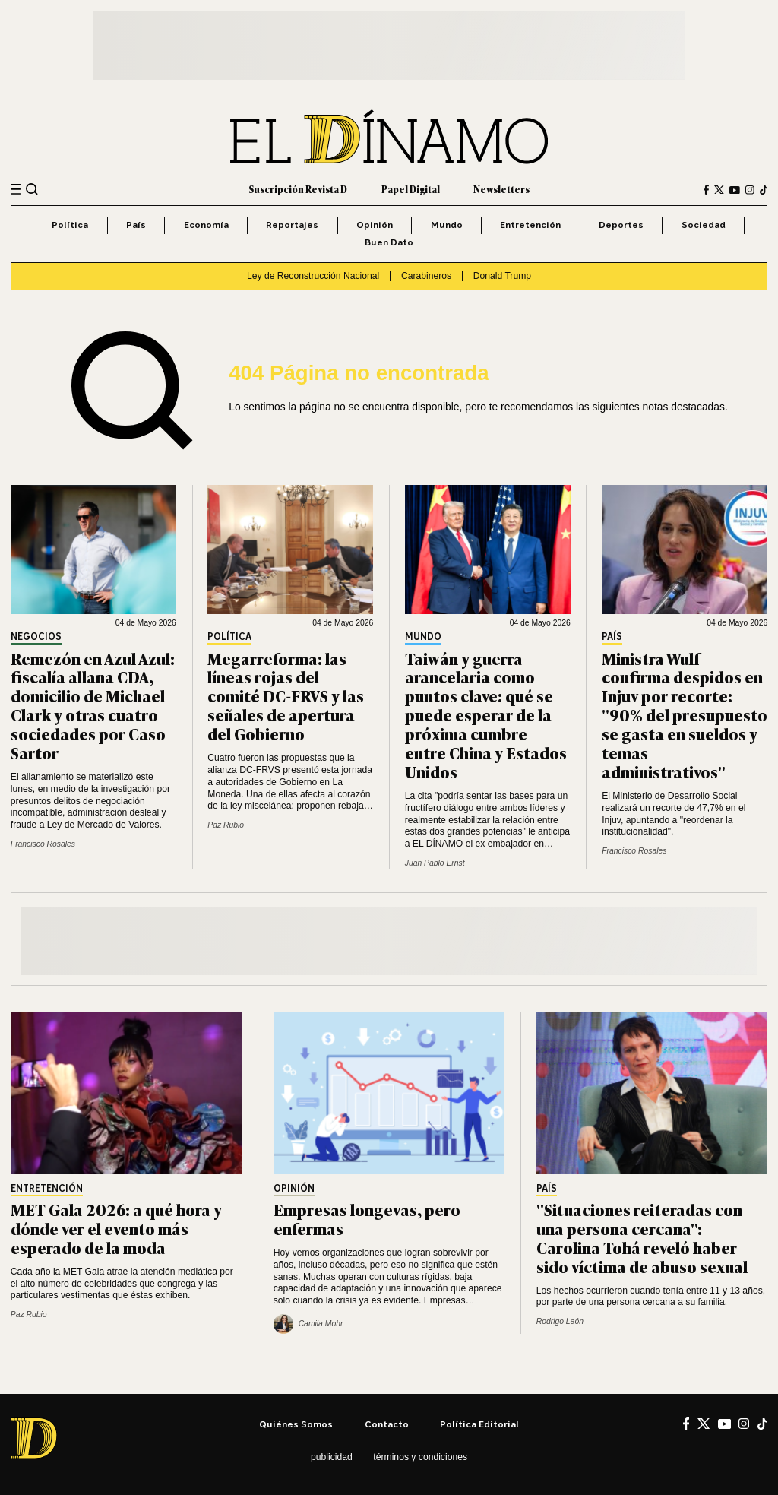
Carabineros (426, 276)
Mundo (447, 224)
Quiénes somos (296, 1424)
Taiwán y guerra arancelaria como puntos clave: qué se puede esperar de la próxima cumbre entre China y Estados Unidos (486, 714)
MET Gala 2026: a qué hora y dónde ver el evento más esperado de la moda (116, 1228)
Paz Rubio (225, 825)
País (136, 224)
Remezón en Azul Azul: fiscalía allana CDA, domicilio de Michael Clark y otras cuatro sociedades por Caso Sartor (93, 705)
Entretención (530, 224)
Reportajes (292, 224)
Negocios (36, 637)
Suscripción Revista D (297, 189)
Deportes (621, 224)
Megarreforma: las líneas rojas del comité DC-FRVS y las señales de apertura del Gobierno (285, 696)
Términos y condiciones (420, 1457)
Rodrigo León (560, 1321)
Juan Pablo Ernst (435, 863)
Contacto (387, 1424)
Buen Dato (389, 242)
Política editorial (479, 1424)
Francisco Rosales (43, 844)
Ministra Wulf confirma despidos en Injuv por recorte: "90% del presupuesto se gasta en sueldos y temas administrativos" (684, 714)
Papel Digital (410, 189)
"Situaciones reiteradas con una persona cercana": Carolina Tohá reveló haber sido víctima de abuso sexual (642, 1237)
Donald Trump (502, 276)
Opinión (374, 224)
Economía (206, 224)
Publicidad (332, 1457)
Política (70, 224)
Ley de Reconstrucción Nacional (313, 276)
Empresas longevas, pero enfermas (367, 1218)
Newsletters (501, 189)
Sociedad (704, 224)
